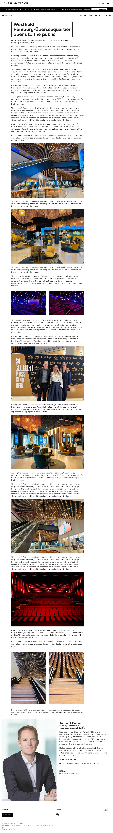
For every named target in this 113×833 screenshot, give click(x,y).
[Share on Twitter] (103, 16)
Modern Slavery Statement (44, 825)
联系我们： (69, 772)
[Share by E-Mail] (106, 16)
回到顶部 (107, 810)
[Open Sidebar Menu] (108, 3)
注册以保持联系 (7, 814)
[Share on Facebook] (99, 16)
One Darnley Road (11, 829)
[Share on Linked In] (96, 16)
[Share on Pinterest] (110, 16)
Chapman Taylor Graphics (14, 828)
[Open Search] (99, 4)
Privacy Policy (28, 825)
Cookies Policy (84, 9)
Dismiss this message (99, 9)
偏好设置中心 (5, 825)
